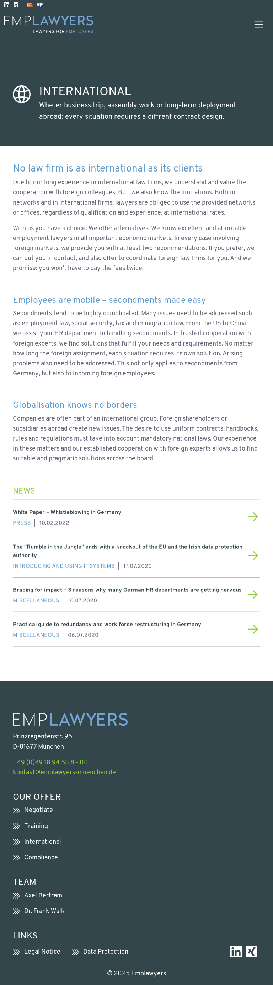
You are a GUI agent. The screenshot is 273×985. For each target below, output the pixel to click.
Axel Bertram (43, 896)
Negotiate (38, 810)
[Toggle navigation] (259, 24)
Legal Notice (42, 952)
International (42, 842)
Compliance (41, 858)
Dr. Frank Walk (44, 911)
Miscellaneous (36, 598)
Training (36, 826)
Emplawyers (148, 974)
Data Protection (105, 952)
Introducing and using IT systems (64, 564)
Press (22, 520)
